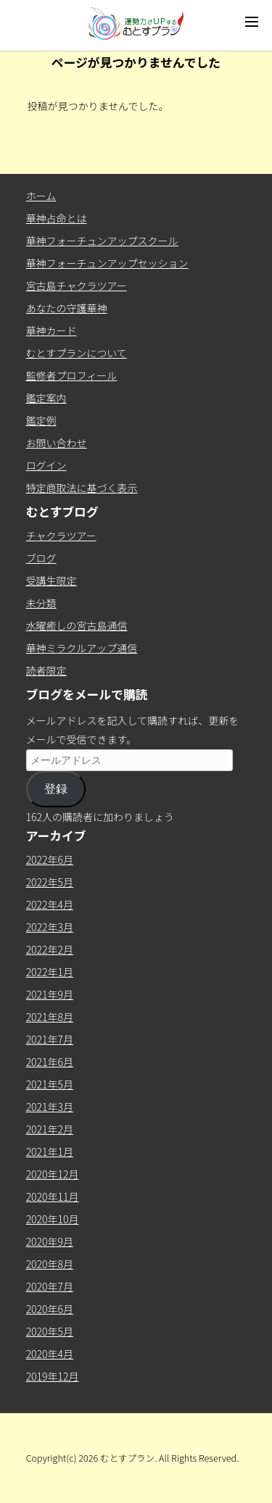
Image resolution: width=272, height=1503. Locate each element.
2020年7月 (49, 1286)
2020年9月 (49, 1241)
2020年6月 (49, 1309)
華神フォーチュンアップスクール (102, 240)
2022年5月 (49, 882)
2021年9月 (49, 994)
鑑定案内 (46, 398)
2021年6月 (49, 1061)
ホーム (41, 195)
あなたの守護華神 (66, 308)
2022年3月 (49, 927)
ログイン (46, 465)
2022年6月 (49, 859)
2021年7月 (49, 1039)
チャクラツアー (61, 535)
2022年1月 (49, 972)
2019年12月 (52, 1376)
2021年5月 (49, 1084)
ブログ (41, 558)
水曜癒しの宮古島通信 (77, 625)
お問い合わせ (56, 443)
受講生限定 (51, 580)
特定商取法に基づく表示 (82, 487)
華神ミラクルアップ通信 (82, 648)
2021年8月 (49, 1016)
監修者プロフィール (72, 375)
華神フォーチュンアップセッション (107, 263)
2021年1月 (49, 1151)
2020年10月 (52, 1219)
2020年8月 (49, 1264)
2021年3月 (49, 1106)
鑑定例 (41, 420)
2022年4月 (49, 904)
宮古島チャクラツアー (76, 285)
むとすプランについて (76, 353)
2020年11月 (52, 1196)
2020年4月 (49, 1353)
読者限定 (46, 670)
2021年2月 (49, 1129)
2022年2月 (49, 949)
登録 (55, 789)
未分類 (41, 603)
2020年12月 (52, 1174)
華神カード (51, 330)
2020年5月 (49, 1331)
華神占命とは (56, 218)
